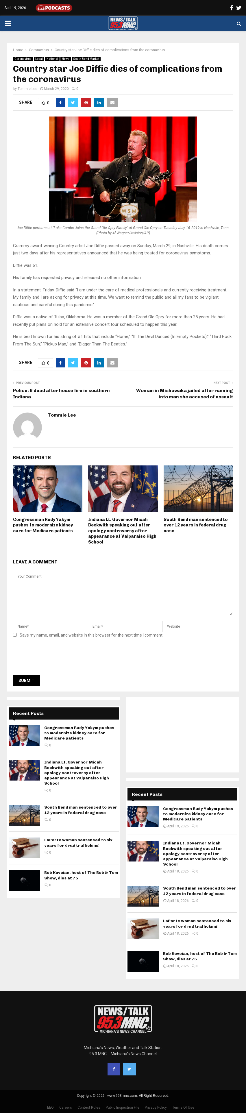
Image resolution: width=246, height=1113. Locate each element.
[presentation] (57, 658)
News (65, 58)
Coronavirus (23, 58)
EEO (50, 1107)
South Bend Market (86, 58)
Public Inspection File (122, 1107)
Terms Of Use (183, 1107)
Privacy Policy (156, 1107)
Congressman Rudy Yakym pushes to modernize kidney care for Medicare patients (43, 525)
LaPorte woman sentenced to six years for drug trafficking (78, 842)
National (52, 58)
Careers (65, 1107)
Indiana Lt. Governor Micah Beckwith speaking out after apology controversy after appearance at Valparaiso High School (122, 531)
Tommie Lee (27, 89)
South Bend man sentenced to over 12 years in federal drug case (196, 525)
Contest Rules (88, 1107)
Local (39, 58)
